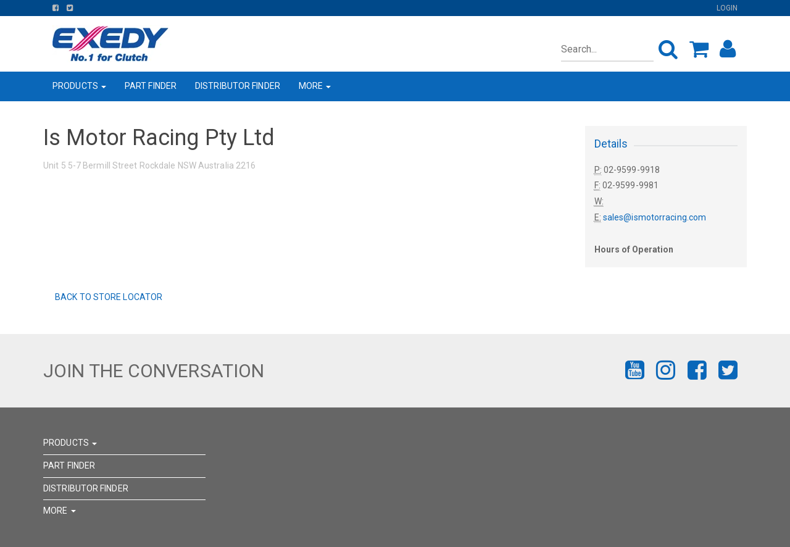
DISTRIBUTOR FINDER (237, 86)
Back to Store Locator (107, 297)
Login (727, 8)
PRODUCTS (79, 86)
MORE (315, 86)
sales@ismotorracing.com (654, 217)
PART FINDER (151, 86)
